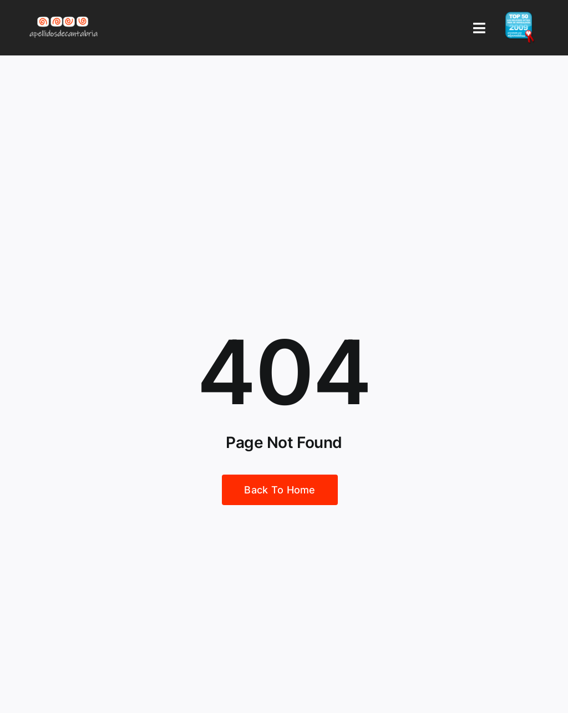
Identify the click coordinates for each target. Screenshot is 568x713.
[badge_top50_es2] (520, 16)
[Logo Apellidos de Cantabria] (63, 16)
